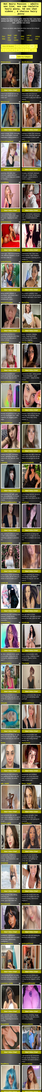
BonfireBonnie (27, 62)
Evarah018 (5, 771)
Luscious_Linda (7, 741)
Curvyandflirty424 (28, 741)
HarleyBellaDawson (8, 297)
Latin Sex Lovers (16, 37)
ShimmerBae (6, 475)
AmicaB (25, 652)
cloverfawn (5, 268)
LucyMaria (5, 151)
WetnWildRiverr (7, 328)
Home (13, 57)
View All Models (8, 46)
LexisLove (25, 328)
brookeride (26, 682)
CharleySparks (6, 859)
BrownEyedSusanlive (9, 386)
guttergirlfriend (27, 711)
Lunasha (4, 357)
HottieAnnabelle (28, 357)
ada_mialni (5, 594)
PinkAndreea (6, 62)
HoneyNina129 (27, 918)
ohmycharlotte (27, 977)
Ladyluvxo (26, 416)
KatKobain (26, 180)
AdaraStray (5, 948)
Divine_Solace (27, 268)
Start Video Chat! (10, 80)
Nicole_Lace (5, 829)
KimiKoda (25, 475)
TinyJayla (25, 505)
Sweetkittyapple (7, 239)
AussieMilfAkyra (28, 534)
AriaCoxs (25, 386)
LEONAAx (25, 889)
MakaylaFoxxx (27, 209)
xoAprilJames (6, 209)
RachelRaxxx (27, 623)
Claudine (25, 297)
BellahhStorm (6, 180)
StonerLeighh (6, 623)
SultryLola (25, 120)
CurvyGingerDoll (7, 120)
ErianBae (4, 977)
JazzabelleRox (6, 505)
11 (22, 50)
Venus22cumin (27, 829)
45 (31, 50)
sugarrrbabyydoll (7, 1006)
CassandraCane (7, 889)
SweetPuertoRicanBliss (30, 1006)
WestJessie (5, 91)
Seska (3, 563)
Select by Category (24, 57)
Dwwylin (4, 534)
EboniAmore (5, 682)
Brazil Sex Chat (9, 37)
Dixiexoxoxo (26, 446)
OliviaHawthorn (6, 918)
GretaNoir (4, 652)
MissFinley (26, 91)
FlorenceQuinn (27, 771)
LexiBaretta (26, 859)
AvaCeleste (26, 563)
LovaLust (4, 446)
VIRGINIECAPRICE (29, 948)
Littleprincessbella (29, 151)
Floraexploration (7, 711)
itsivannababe (27, 800)
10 (18, 50)
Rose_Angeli (26, 594)
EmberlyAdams (6, 416)
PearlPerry (5, 800)
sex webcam (33, 1063)
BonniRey (25, 239)
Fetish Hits (23, 1089)
